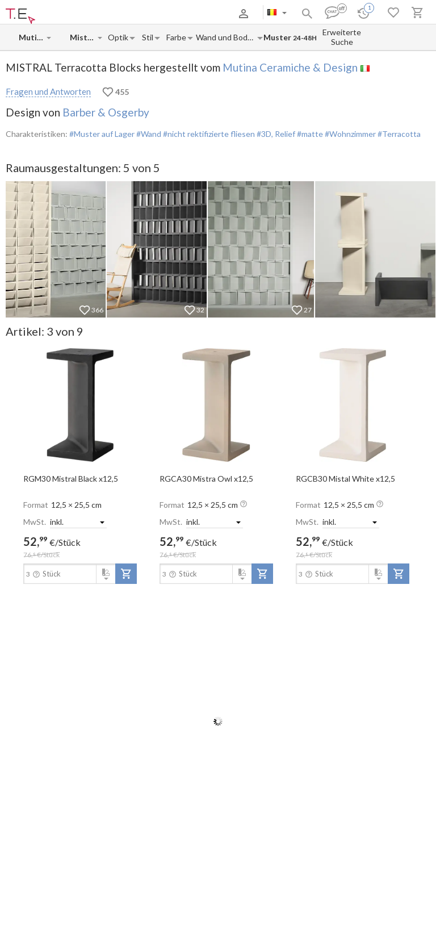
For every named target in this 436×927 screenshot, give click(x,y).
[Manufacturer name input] (32, 37)
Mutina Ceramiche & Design (290, 67)
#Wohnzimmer (349, 134)
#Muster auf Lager (102, 134)
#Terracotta (398, 134)
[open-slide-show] (80, 404)
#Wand (148, 134)
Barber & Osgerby (105, 112)
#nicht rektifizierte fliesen (208, 134)
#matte (309, 134)
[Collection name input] (83, 37)
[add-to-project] (126, 573)
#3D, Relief (275, 134)
